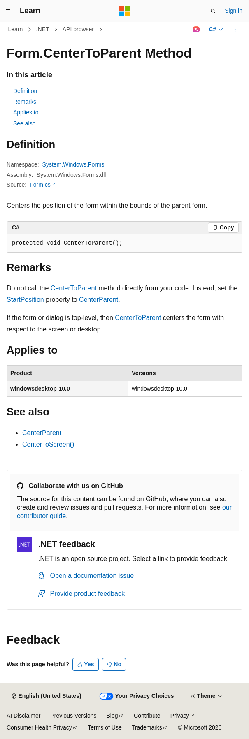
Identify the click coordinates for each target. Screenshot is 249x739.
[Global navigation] (8, 11)
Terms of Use (104, 727)
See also (24, 123)
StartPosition (25, 299)
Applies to (25, 112)
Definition (25, 91)
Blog (112, 715)
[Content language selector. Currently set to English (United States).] (46, 696)
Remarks (24, 101)
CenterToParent (74, 288)
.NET (42, 29)
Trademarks (147, 727)
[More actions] (235, 29)
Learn (15, 29)
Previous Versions (73, 715)
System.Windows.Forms (73, 164)
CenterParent (98, 299)
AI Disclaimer (23, 715)
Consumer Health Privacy (39, 727)
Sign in (233, 10)
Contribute (147, 715)
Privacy (179, 715)
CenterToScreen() (48, 444)
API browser (78, 29)
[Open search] (213, 11)
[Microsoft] (124, 11)
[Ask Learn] (196, 29)
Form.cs (40, 184)
